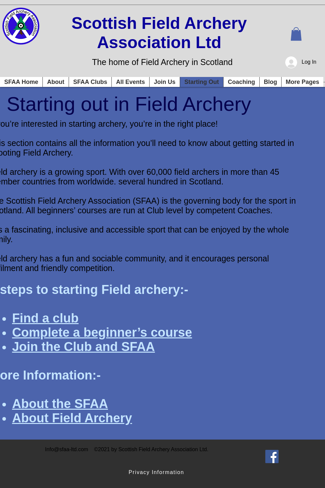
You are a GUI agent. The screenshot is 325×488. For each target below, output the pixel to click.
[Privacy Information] (157, 472)
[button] (296, 34)
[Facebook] (272, 456)
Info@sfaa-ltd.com (66, 449)
